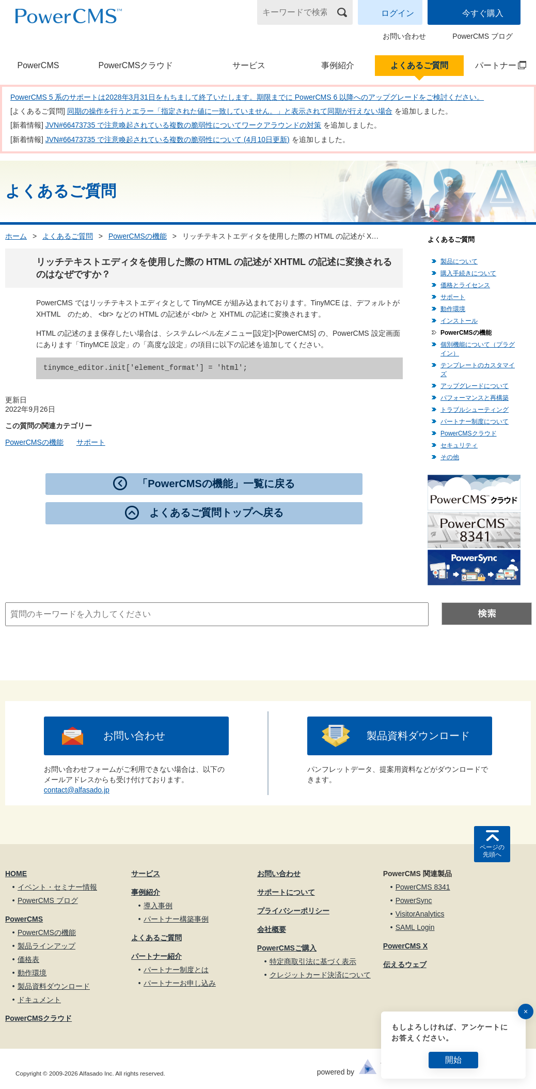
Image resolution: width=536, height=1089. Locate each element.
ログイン (397, 13)
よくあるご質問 (419, 65)
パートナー (495, 65)
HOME (16, 873)
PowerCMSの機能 (137, 236)
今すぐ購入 (482, 13)
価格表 (28, 959)
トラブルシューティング (474, 409)
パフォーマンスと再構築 (474, 397)
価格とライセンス (465, 285)
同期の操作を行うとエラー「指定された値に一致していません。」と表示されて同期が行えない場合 (229, 111)
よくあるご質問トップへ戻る (216, 512)
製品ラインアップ (46, 946)
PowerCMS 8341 (423, 887)
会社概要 (271, 929)
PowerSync (414, 900)
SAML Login (415, 927)
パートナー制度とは (176, 970)
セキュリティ (459, 445)
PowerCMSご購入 (287, 948)
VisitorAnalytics (420, 914)
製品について (459, 261)
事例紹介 (337, 65)
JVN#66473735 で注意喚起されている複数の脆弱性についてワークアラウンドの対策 (183, 125)
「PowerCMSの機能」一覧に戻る (215, 483)
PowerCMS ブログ (482, 36)
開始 (453, 1059)
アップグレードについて (474, 386)
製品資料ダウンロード (418, 735)
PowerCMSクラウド (135, 65)
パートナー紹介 (156, 956)
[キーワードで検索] (298, 12)
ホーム (16, 236)
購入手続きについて (468, 273)
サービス (248, 65)
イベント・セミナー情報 (57, 887)
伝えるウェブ (405, 964)
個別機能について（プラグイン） (477, 349)
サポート (90, 442)
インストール (459, 320)
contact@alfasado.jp (76, 790)
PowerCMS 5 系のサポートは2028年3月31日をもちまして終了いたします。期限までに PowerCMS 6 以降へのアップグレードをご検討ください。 (247, 97)
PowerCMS (38, 65)
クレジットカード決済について (320, 975)
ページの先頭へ (492, 851)
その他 (449, 457)
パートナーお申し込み (180, 983)
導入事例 (158, 905)
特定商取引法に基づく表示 (313, 961)
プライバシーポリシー (293, 911)
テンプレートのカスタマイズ (477, 370)
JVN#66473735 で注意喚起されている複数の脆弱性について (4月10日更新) (167, 139)
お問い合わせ (404, 36)
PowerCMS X (405, 946)
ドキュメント (39, 999)
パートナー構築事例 (176, 919)
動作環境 (452, 309)
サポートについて (286, 892)
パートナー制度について (474, 421)
